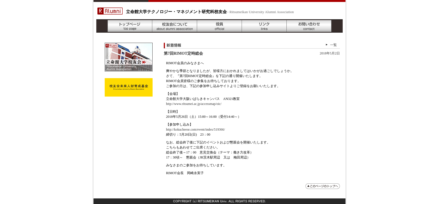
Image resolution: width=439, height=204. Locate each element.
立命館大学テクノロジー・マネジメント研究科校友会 (176, 11)
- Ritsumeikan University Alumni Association (260, 12)
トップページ (130, 26)
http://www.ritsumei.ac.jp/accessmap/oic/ (193, 104)
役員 (219, 26)
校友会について (174, 26)
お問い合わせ (309, 26)
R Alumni (110, 11)
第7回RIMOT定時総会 (183, 53)
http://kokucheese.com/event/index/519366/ (195, 129)
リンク (264, 26)
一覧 (333, 45)
